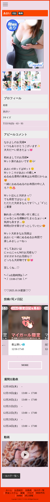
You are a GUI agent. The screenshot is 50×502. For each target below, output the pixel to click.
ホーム (9, 490)
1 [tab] (17, 357)
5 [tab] (32, 357)
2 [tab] (21, 357)
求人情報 (29, 496)
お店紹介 (19, 490)
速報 (22, 493)
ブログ (30, 493)
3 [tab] (25, 357)
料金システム (11, 493)
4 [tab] (29, 357)
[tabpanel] (25, 330)
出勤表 (28, 490)
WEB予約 (40, 493)
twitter (19, 496)
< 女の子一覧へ (11, 476)
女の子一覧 (39, 490)
